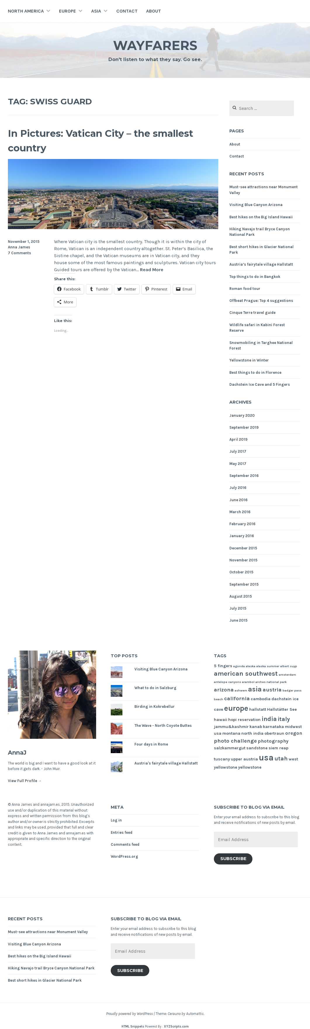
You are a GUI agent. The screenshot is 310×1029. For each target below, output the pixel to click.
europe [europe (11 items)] (236, 708)
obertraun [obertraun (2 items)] (274, 733)
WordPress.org (124, 856)
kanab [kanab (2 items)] (256, 726)
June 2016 (238, 500)
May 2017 (237, 463)
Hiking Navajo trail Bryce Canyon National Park (51, 968)
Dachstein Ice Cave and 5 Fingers (259, 384)
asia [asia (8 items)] (255, 689)
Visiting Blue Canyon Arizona (256, 205)
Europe (67, 11)
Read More (151, 270)
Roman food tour (244, 288)
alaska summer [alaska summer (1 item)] (267, 666)
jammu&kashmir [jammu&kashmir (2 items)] (231, 726)
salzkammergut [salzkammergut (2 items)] (229, 748)
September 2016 (244, 475)
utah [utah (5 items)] (281, 758)
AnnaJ (19, 752)
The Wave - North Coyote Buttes (163, 725)
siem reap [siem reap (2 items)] (278, 748)
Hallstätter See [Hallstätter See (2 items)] (282, 709)
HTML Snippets (133, 1026)
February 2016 (242, 524)
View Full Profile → (25, 781)
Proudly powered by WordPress (129, 1013)
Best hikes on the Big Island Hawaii (261, 217)
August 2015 (240, 596)
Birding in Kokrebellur (154, 706)
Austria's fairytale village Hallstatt (166, 763)
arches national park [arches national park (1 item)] (271, 682)
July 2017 (237, 451)
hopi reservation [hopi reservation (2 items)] (244, 719)
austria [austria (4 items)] (272, 689)
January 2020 (242, 415)
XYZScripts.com (176, 1026)
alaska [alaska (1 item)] (250, 666)
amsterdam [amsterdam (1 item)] (287, 675)
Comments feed (125, 844)
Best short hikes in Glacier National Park (45, 980)
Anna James (19, 247)
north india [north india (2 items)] (252, 733)
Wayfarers (155, 45)
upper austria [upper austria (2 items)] (244, 759)
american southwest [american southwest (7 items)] (246, 673)
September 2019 (244, 427)
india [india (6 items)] (269, 718)
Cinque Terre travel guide (252, 312)
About (153, 11)
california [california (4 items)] (237, 698)
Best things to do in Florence (255, 372)
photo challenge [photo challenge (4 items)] (235, 741)
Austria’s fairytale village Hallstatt (261, 264)
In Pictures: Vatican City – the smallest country (93, 140)
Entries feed (121, 832)
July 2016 (237, 487)
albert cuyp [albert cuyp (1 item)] (288, 666)
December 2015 (243, 548)
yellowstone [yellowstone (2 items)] (249, 767)
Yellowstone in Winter (249, 360)
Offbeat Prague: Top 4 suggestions (261, 300)
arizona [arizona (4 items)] (224, 689)
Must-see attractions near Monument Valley (48, 932)
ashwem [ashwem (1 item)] (241, 690)
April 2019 (238, 439)
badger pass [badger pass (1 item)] (292, 690)
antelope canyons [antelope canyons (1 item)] (227, 682)
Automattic (195, 1013)
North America (26, 11)
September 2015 (244, 584)
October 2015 (241, 572)
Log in (116, 820)
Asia (96, 11)
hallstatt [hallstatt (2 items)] (257, 709)
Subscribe (233, 858)
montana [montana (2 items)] (231, 733)
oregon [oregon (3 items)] (293, 733)
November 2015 (243, 560)
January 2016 (241, 536)
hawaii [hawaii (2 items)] (220, 719)
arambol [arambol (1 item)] (248, 682)
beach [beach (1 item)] (218, 699)
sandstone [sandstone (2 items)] (257, 748)
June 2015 (238, 620)
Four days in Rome (151, 744)
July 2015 (237, 608)
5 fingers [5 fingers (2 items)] (223, 665)
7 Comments (19, 253)
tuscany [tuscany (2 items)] (222, 759)
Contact (127, 11)
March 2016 (239, 512)
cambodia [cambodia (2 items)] (261, 698)
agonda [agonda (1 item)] (239, 666)
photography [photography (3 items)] (273, 741)
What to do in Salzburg (155, 688)
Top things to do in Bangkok (254, 276)
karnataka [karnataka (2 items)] (273, 726)
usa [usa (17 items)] (266, 757)
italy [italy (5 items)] (284, 719)
